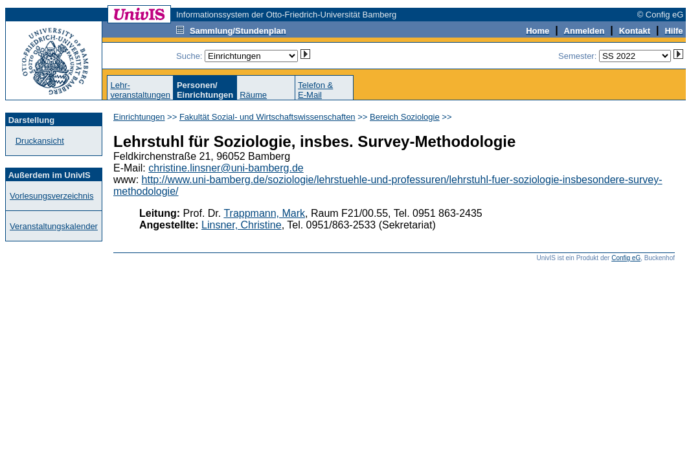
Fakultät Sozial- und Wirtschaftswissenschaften (267, 117)
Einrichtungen (139, 117)
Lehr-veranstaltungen (140, 90)
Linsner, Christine (241, 224)
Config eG (625, 257)
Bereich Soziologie (405, 117)
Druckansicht (40, 141)
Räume (253, 95)
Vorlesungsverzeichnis (51, 196)
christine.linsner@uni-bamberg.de (225, 167)
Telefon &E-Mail (315, 90)
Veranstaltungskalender (54, 226)
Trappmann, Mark (264, 213)
